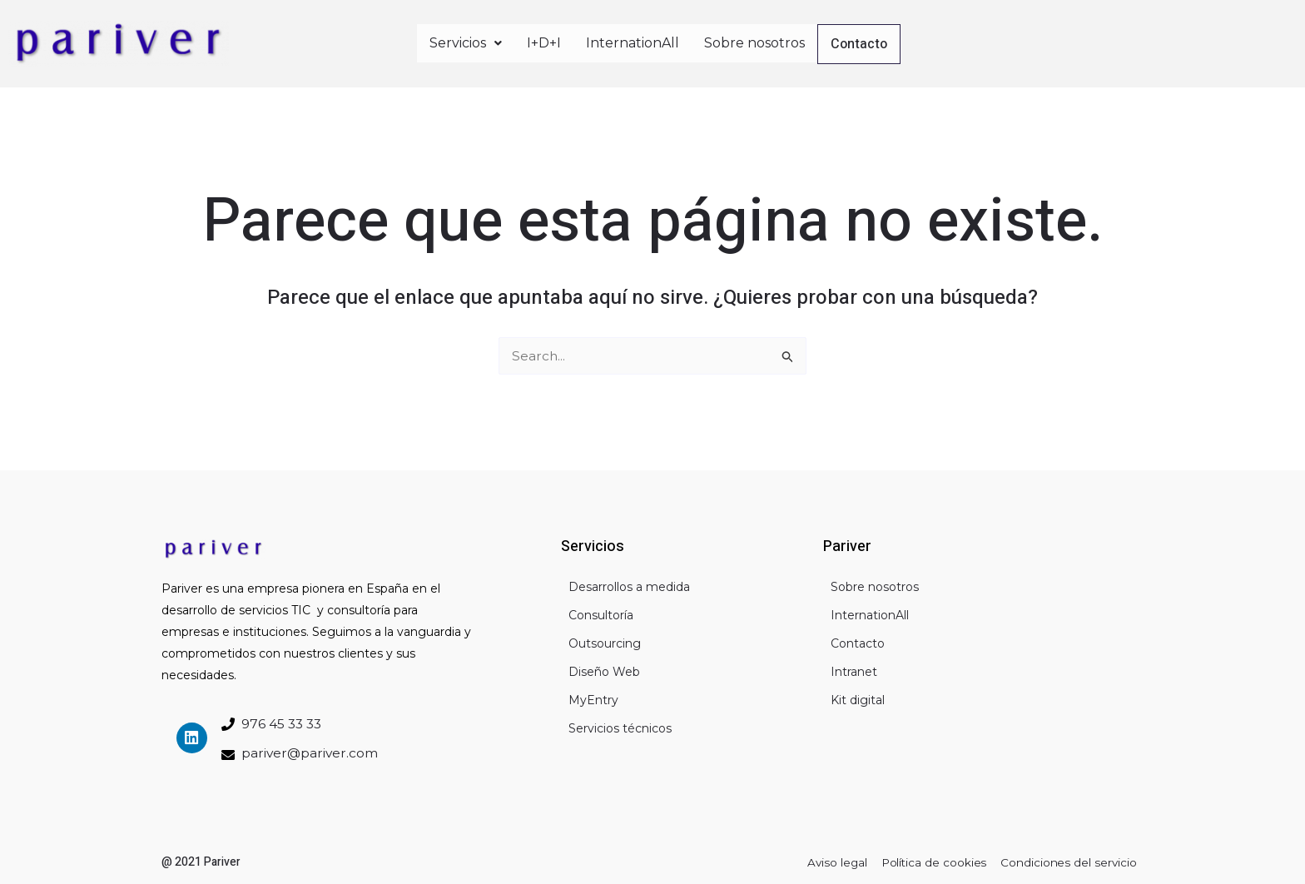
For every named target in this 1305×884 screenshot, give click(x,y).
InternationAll (632, 42)
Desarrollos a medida (629, 584)
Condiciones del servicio (1067, 861)
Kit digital (858, 697)
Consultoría (600, 612)
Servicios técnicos (620, 725)
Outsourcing (604, 640)
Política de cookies (929, 861)
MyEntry (593, 697)
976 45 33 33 (283, 722)
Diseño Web (604, 669)
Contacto (859, 44)
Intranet (854, 669)
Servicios (465, 42)
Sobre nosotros (754, 42)
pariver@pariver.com (310, 751)
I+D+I (544, 42)
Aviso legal (829, 861)
